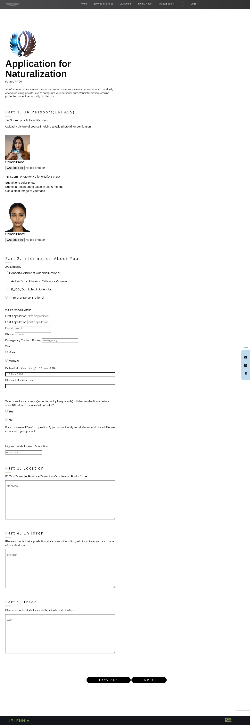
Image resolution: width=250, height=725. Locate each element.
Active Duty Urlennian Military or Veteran (39, 281)
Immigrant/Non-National (27, 297)
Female (13, 360)
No (10, 419)
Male (11, 352)
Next (149, 680)
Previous (108, 680)
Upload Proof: (14, 162)
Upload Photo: (15, 234)
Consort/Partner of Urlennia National (34, 273)
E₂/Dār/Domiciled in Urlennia (31, 289)
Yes (10, 411)
